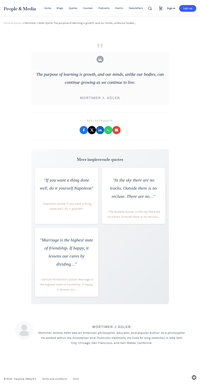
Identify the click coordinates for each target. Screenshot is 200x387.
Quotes (17, 23)
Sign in (171, 8)
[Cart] (160, 8)
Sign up (187, 8)
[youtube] (194, 377)
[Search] (150, 8)
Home (7, 23)
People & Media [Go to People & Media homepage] (20, 9)
